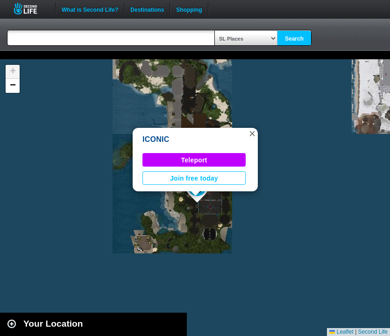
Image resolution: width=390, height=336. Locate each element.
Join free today (194, 178)
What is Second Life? (90, 9)
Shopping (189, 9)
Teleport (194, 160)
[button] (252, 133)
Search (294, 38)
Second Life (30, 8)
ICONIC (155, 139)
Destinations (147, 9)
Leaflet (341, 332)
